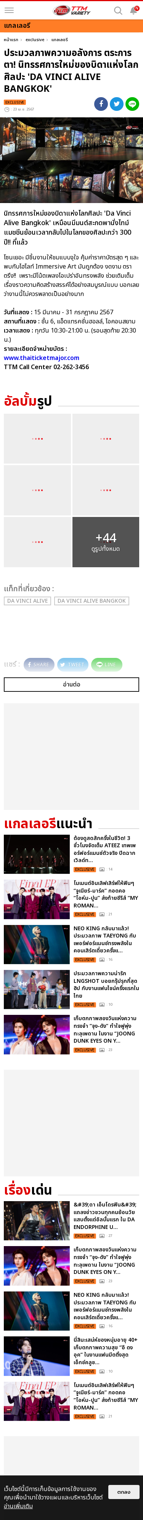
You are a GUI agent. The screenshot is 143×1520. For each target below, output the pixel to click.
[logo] (72, 10)
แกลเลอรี (59, 40)
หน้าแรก (11, 40)
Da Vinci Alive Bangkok (92, 601)
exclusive (35, 40)
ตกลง (123, 1492)
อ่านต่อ (71, 684)
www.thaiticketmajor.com (41, 358)
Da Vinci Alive (27, 601)
